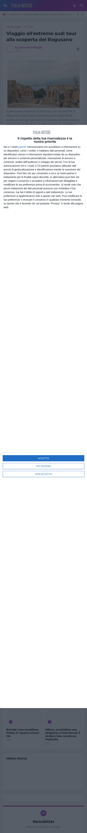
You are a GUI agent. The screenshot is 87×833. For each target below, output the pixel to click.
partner (22, 147)
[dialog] (43, 416)
